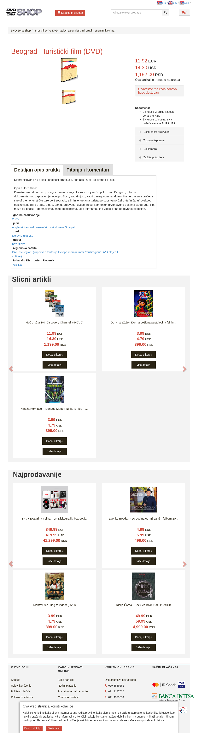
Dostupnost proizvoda (154, 131)
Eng (173, 2)
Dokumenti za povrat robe (120, 679)
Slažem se (54, 728)
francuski (30, 227)
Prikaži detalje (32, 728)
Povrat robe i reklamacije (73, 691)
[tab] (159, 131)
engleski (18, 227)
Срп (184, 2)
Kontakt (15, 679)
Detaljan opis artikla (37, 169)
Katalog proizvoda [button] (70, 12)
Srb (161, 2)
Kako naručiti (66, 679)
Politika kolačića (20, 691)
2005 (15, 219)
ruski (51, 227)
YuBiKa (17, 264)
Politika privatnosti (22, 697)
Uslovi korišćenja (21, 685)
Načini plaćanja (67, 685)
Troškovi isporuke (151, 140)
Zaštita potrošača (151, 157)
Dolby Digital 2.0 (22, 235)
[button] (11, 369)
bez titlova (18, 244)
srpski (72, 227)
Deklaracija (147, 148)
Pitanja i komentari (87, 169)
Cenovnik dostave (68, 697)
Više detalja (54, 364)
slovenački (62, 227)
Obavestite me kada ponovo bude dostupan (157, 90)
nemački (42, 227)
